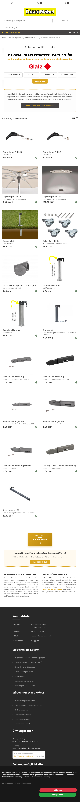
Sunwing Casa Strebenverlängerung (60, 465)
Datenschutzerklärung (41, 781)
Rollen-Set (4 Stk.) (51, 241)
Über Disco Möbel (22, 723)
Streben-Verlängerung (13, 376)
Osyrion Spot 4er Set (52, 196)
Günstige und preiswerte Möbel (28, 705)
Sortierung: (7, 118)
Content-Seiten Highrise (11, 38)
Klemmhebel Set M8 (52, 152)
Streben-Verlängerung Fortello (17, 465)
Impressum (20, 676)
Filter (73, 32)
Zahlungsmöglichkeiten (25, 685)
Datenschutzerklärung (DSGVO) (28, 662)
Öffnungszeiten (21, 709)
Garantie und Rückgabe (25, 667)
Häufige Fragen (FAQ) (24, 671)
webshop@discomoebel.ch (41, 636)
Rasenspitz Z (9, 241)
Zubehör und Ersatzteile (50, 38)
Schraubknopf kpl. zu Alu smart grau (20, 285)
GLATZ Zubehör (31, 38)
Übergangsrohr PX (11, 510)
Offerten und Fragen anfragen (40, 106)
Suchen (65, 21)
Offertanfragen (9, 27)
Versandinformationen (24, 681)
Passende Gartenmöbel (52, 589)
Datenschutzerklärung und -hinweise (16, 788)
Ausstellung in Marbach (25, 700)
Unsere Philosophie (23, 719)
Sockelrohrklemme (51, 285)
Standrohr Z (48, 329)
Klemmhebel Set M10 (12, 152)
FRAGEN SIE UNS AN (40, 561)
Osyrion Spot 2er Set (12, 196)
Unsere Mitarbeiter (23, 714)
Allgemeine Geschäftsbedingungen (30, 657)
